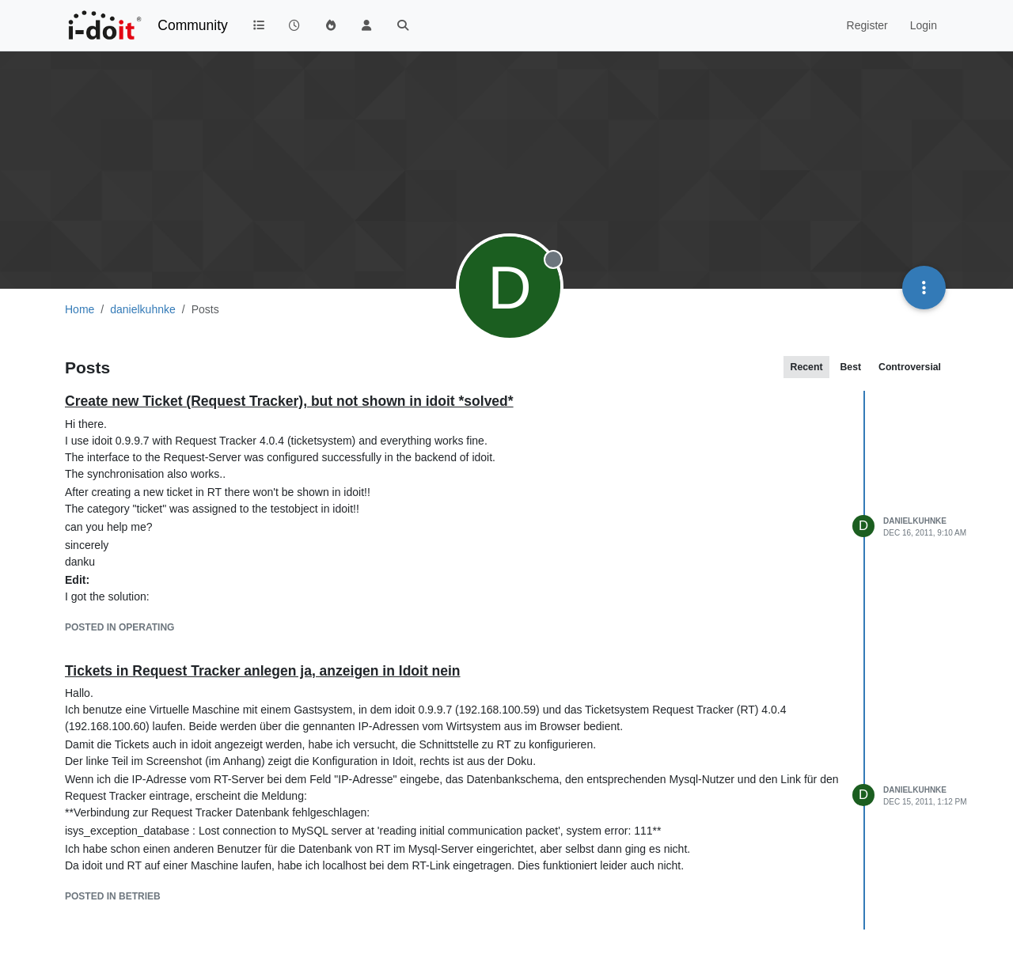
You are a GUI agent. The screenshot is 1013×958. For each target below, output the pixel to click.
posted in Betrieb (113, 896)
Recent (807, 367)
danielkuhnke (915, 521)
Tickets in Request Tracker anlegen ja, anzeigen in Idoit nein (263, 671)
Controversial (909, 367)
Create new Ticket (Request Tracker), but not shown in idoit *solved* (289, 401)
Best (850, 367)
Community (192, 25)
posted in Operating (119, 627)
